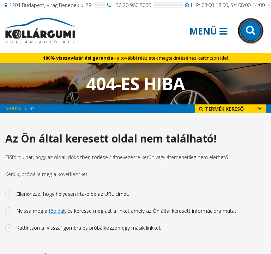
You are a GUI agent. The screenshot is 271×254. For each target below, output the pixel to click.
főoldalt (57, 210)
